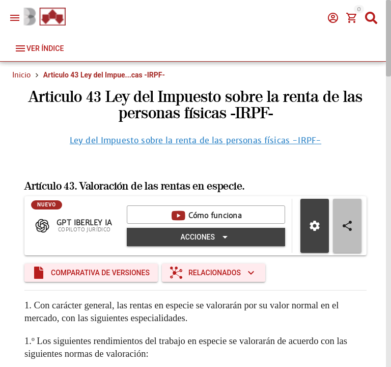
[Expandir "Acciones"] (206, 237)
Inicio (21, 75)
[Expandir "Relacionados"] (213, 273)
